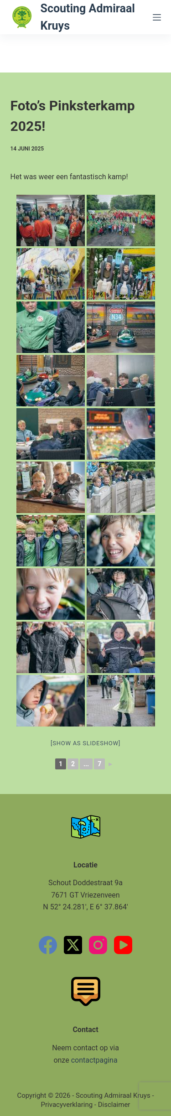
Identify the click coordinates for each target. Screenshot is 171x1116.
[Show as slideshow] (85, 743)
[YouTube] (123, 945)
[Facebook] (48, 945)
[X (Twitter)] (73, 945)
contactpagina (94, 1060)
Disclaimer (114, 1104)
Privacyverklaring (67, 1104)
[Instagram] (98, 945)
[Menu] (157, 17)
